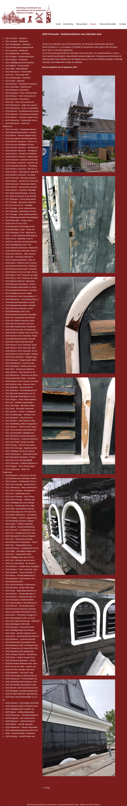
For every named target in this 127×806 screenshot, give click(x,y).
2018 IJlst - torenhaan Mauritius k (19, 257)
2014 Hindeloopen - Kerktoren (18, 78)
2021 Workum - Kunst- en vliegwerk (20, 411)
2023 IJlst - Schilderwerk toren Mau (20, 533)
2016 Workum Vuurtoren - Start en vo (21, 141)
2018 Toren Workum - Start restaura (20, 254)
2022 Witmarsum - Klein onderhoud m (21, 487)
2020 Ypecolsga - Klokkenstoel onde (20, 366)
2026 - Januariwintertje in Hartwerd (20, 733)
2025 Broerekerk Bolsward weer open (21, 663)
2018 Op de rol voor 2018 (16, 223)
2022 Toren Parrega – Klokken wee (20, 499)
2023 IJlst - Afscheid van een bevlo (20, 560)
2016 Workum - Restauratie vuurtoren (21, 187)
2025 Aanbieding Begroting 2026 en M (21, 730)
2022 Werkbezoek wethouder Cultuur (21, 478)
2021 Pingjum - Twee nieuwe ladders (21, 399)
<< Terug (46, 788)
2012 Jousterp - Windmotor (16, 41)
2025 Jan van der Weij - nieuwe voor (20, 666)
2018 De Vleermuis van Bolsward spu (21, 242)
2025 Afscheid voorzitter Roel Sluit (19, 669)
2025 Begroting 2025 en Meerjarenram (21, 645)
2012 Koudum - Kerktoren (16, 38)
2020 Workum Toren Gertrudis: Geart (21, 345)
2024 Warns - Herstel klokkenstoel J (20, 575)
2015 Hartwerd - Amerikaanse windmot (21, 114)
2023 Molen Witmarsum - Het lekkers (21, 515)
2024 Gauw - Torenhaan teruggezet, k (21, 615)
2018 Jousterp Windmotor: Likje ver (20, 260)
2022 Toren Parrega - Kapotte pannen (21, 448)
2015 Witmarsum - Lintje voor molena (21, 105)
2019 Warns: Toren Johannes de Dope (21, 275)
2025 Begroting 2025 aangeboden (19, 651)
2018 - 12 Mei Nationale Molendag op (21, 235)
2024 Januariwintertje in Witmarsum (20, 584)
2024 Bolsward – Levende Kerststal (20, 639)
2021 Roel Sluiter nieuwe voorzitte (19, 442)
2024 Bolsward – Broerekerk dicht (19, 627)
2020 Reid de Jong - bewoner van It (20, 384)
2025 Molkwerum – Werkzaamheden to (21, 715)
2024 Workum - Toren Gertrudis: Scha (21, 569)
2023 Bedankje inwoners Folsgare (19, 521)
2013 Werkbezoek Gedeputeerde (19, 47)
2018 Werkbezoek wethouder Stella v (21, 251)
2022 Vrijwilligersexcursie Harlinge (19, 503)
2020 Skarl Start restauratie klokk (19, 342)
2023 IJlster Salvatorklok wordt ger (19, 509)
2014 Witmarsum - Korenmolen (18, 72)
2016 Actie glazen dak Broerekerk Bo (21, 138)
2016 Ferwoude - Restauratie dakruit (20, 184)
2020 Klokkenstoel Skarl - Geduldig (20, 378)
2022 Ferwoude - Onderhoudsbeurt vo (21, 463)
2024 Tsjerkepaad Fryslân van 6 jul (20, 618)
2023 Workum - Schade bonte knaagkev (22, 566)
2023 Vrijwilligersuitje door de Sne (19, 557)
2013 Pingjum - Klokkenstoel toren (19, 56)
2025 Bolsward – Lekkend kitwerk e (20, 721)
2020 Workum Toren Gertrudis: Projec (21, 336)
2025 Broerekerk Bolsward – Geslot (20, 660)
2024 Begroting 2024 (14, 581)
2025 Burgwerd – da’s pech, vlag (19, 672)
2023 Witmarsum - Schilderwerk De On (21, 548)
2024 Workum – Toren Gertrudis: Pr (20, 572)
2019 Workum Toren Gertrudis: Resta (21, 272)
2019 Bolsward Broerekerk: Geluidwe (21, 269)
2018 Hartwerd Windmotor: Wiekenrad (21, 248)
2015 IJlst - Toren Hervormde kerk (19, 102)
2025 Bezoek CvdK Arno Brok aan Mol (21, 688)
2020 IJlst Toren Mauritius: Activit (19, 308)
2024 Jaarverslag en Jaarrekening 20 (21, 603)
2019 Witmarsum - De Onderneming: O (21, 299)
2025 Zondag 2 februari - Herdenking (21, 654)
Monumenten (81, 24)
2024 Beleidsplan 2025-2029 (17, 624)
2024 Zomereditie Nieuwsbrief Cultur (20, 612)
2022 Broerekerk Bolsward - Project (20, 457)
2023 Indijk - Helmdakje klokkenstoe (20, 551)
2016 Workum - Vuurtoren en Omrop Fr (21, 181)
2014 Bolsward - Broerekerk (17, 90)
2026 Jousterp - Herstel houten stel (20, 736)
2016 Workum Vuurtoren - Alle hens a (21, 169)
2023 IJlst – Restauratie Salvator (19, 539)
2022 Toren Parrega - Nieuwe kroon (20, 484)
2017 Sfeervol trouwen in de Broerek (20, 196)
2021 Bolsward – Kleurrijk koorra (19, 418)
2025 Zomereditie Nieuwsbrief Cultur (20, 685)
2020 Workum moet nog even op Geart (21, 381)
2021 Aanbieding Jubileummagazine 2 (21, 424)
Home (58, 24)
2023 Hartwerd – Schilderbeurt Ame (20, 530)
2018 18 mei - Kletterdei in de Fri (19, 238)
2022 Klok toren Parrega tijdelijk (18, 460)
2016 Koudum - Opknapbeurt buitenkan (22, 172)
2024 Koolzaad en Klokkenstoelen (19, 600)
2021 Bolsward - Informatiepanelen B (21, 390)
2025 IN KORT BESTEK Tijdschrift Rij (21, 694)
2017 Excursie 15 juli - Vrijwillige (18, 205)
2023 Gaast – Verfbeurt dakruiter (19, 524)
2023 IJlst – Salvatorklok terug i (18, 545)
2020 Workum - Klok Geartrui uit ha (20, 372)
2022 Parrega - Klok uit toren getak (20, 445)
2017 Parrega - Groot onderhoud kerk (21, 214)
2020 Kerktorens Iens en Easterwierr (20, 330)
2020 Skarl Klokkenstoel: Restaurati (20, 326)
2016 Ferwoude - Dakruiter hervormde (21, 160)
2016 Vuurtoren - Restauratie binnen (20, 129)
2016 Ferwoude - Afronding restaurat (20, 178)
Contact (122, 24)
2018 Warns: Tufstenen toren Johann (21, 263)
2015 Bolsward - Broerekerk (17, 99)
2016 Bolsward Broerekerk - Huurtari (20, 132)
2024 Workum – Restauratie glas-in (20, 594)
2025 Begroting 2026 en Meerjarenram (21, 706)
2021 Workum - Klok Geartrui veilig (20, 421)
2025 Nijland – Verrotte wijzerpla (19, 724)
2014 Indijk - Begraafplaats (16, 69)
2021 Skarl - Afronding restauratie (19, 408)
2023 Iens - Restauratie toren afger (20, 506)
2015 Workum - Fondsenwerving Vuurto (22, 111)
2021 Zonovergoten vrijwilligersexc (19, 433)
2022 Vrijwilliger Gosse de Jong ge (19, 451)
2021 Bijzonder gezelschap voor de (20, 393)
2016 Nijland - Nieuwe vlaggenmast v (21, 135)
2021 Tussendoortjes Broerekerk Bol (20, 430)
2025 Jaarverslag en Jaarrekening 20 (21, 675)
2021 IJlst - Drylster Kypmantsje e (19, 402)
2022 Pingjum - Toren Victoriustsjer (20, 466)
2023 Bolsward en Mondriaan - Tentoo (21, 542)
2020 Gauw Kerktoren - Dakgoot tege (21, 357)
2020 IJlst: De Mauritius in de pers (19, 323)
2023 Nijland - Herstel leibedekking (20, 527)
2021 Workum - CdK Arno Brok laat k (21, 427)
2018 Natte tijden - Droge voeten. (19, 220)
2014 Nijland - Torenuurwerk (17, 65)
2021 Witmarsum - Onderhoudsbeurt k (21, 439)
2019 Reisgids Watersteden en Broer (20, 287)
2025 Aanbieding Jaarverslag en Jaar (21, 682)
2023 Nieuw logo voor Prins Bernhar (20, 512)
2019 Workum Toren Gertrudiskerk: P (21, 296)
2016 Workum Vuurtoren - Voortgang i (21, 150)
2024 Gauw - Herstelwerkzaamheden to (22, 636)
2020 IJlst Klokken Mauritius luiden (20, 320)
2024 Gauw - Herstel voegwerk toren (20, 633)
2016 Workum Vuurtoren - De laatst (20, 175)
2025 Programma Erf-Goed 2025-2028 (21, 648)
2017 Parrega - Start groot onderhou (20, 202)
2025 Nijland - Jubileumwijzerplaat (19, 712)
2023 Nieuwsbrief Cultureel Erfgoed (20, 536)
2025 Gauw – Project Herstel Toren (20, 657)
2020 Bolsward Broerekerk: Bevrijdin (20, 314)
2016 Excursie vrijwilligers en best (19, 144)
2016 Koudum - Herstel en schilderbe (21, 154)
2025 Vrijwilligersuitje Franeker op (19, 709)
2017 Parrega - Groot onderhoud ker (20, 208)
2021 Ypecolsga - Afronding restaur (20, 405)
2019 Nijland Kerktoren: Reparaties (20, 281)
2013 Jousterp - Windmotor (16, 50)
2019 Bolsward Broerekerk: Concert (20, 284)
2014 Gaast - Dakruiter (15, 81)
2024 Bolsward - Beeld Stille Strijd (19, 587)
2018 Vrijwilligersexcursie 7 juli (18, 245)
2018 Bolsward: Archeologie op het (20, 226)
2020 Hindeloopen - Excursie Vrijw (19, 363)
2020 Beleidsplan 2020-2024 (17, 311)
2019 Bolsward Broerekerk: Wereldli (20, 305)
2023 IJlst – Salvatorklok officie (18, 554)
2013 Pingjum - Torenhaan (16, 59)
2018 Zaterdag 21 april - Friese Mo (20, 229)
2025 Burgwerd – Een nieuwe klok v (20, 718)
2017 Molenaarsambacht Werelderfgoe (21, 217)
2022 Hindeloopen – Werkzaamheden (21, 454)
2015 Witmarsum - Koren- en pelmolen (21, 108)
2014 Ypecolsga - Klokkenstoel (18, 87)
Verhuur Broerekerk (107, 24)
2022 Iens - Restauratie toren (17, 493)
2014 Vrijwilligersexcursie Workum (19, 62)
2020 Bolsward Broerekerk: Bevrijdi (20, 339)
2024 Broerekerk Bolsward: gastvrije (20, 609)
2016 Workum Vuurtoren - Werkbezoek (21, 147)
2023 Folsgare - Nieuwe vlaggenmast (21, 518)
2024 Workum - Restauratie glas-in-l (20, 597)
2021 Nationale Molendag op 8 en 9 (20, 396)
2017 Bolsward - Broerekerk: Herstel (20, 211)
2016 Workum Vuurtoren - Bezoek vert (21, 163)
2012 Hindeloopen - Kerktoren (18, 44)
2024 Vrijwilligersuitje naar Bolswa (19, 630)
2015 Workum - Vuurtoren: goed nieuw (21, 117)
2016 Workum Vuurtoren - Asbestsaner (21, 157)
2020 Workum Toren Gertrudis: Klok (20, 348)
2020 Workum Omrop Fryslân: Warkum (21, 354)
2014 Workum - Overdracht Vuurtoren (21, 84)
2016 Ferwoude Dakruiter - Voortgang (21, 166)
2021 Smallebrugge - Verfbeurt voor (20, 414)
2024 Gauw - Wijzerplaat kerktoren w (21, 591)
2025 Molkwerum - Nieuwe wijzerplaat (21, 727)
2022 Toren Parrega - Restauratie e (20, 490)
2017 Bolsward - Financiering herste (20, 199)
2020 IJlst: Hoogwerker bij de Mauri (20, 317)
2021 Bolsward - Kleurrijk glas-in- (19, 387)
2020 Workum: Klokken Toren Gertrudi (21, 333)
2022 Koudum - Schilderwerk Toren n (21, 481)
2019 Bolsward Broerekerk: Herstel (20, 302)
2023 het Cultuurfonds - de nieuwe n (20, 563)
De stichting (68, 24)
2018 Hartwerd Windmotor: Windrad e (21, 266)
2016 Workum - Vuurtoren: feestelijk (20, 190)
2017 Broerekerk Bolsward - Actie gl (20, 193)
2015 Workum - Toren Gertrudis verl (20, 96)
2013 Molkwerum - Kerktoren (17, 53)
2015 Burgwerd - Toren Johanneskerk (21, 93)
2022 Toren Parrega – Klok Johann (20, 496)
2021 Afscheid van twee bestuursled (20, 436)
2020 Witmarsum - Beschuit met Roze (21, 375)
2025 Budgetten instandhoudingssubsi (21, 691)
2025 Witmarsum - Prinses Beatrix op (21, 679)
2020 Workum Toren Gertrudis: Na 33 (21, 351)
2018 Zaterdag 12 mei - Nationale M (20, 232)
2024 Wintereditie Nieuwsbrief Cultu (20, 642)
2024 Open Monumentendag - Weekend (22, 621)
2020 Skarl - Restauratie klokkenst (19, 369)
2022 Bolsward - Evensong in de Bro (20, 475)
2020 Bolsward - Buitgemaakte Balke (21, 360)
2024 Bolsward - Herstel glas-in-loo (20, 578)
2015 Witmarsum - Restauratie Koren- (21, 120)
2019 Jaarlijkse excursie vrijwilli (18, 293)
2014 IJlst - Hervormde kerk (17, 75)
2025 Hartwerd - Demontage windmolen (22, 703)
